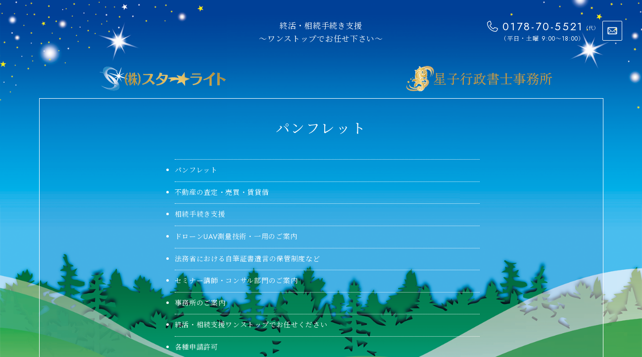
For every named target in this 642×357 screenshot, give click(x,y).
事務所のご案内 (200, 303)
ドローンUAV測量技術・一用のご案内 (236, 236)
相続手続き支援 (200, 214)
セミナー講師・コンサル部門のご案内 (236, 281)
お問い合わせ (612, 31)
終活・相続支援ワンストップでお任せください (251, 325)
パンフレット (196, 170)
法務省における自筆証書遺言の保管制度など (247, 259)
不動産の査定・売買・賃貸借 (222, 192)
